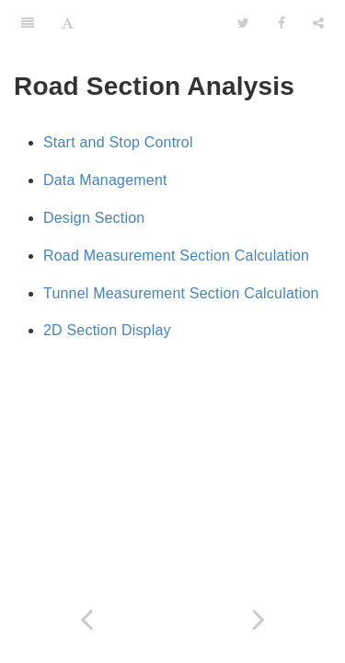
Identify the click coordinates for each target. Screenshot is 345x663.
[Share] (318, 23)
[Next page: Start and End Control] (259, 619)
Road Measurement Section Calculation (176, 255)
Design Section (93, 218)
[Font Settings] (67, 23)
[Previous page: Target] (86, 619)
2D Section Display (107, 330)
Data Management (105, 180)
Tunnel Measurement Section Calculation (181, 293)
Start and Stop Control (118, 142)
